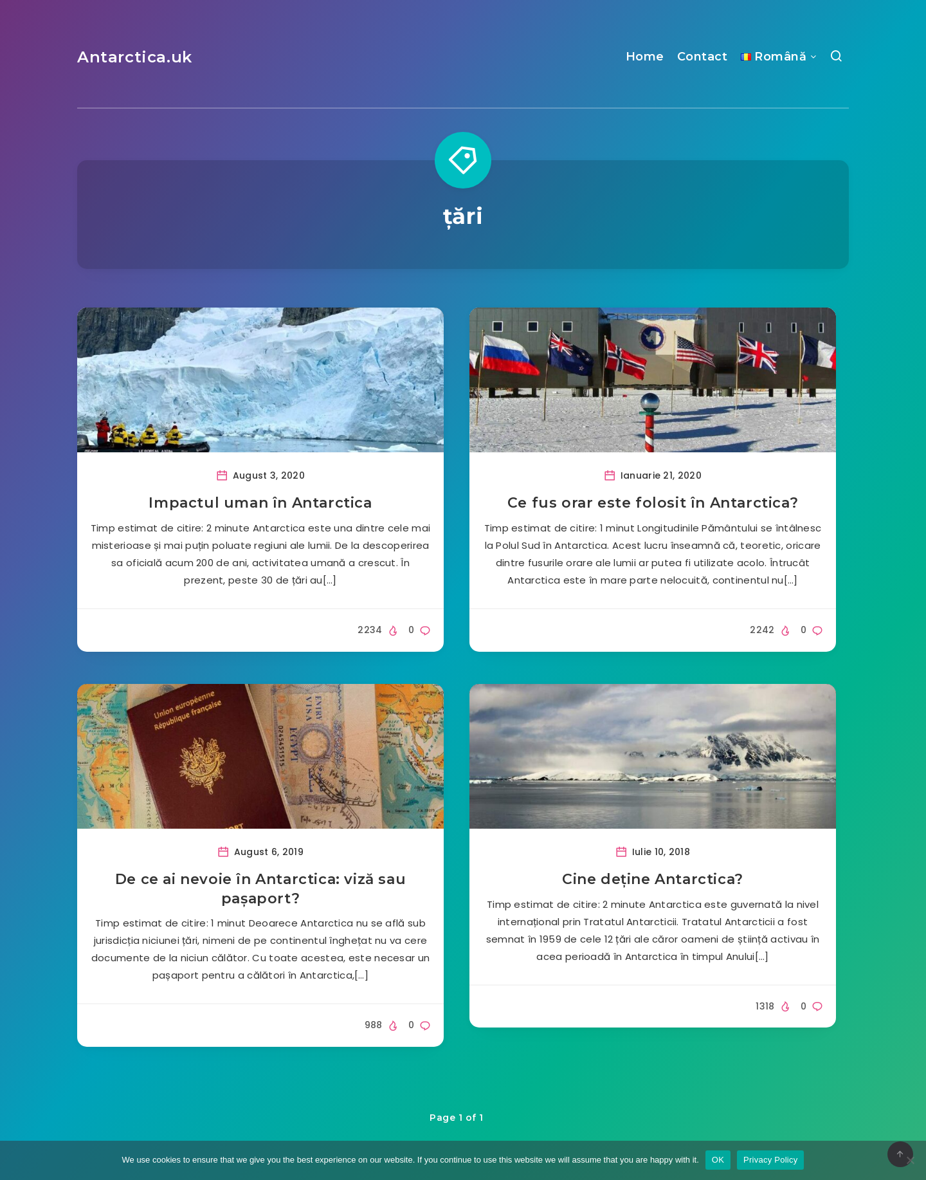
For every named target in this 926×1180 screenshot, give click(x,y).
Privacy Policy (770, 1160)
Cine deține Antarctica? (652, 879)
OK (718, 1160)
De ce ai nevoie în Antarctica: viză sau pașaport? (260, 889)
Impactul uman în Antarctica (260, 503)
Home (645, 57)
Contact (702, 57)
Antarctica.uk (134, 57)
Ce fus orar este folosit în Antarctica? (652, 503)
